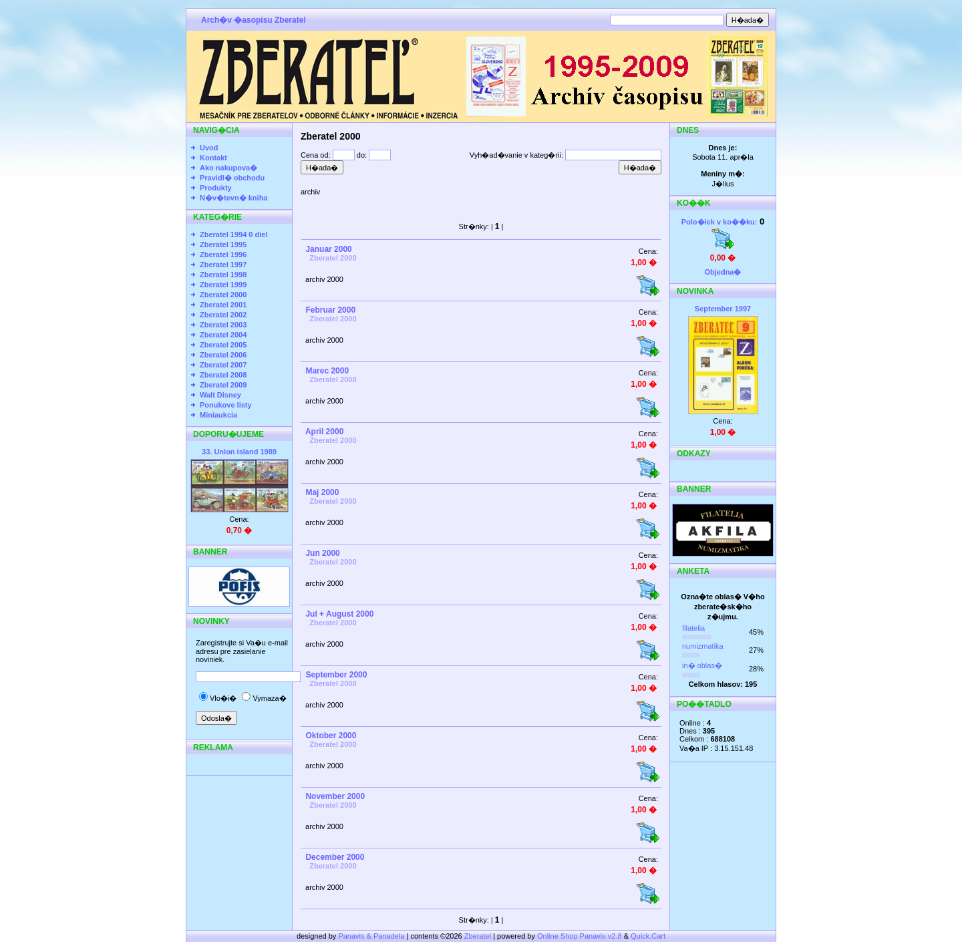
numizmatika (703, 646)
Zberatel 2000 (223, 295)
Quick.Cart (648, 936)
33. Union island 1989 (239, 452)
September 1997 (723, 309)
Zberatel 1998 (223, 275)
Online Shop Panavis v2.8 (579, 936)
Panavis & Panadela (372, 936)
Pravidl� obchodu (232, 178)
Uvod (209, 148)
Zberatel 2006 (223, 355)
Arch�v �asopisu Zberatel (253, 20)
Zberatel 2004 (223, 335)
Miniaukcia (218, 415)
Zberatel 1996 (223, 255)
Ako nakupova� (228, 168)
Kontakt (213, 158)
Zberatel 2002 (223, 315)
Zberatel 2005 (223, 345)
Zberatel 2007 (223, 365)
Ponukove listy (226, 405)
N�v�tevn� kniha (233, 198)
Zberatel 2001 (223, 305)
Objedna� (722, 272)
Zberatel (477, 936)
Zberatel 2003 (223, 325)
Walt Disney (220, 395)
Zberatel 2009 (223, 385)
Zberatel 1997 (223, 265)
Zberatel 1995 (223, 245)
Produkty (216, 188)
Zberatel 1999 (223, 285)
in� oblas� (702, 665)
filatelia (693, 628)
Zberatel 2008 (223, 375)
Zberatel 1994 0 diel (234, 234)
